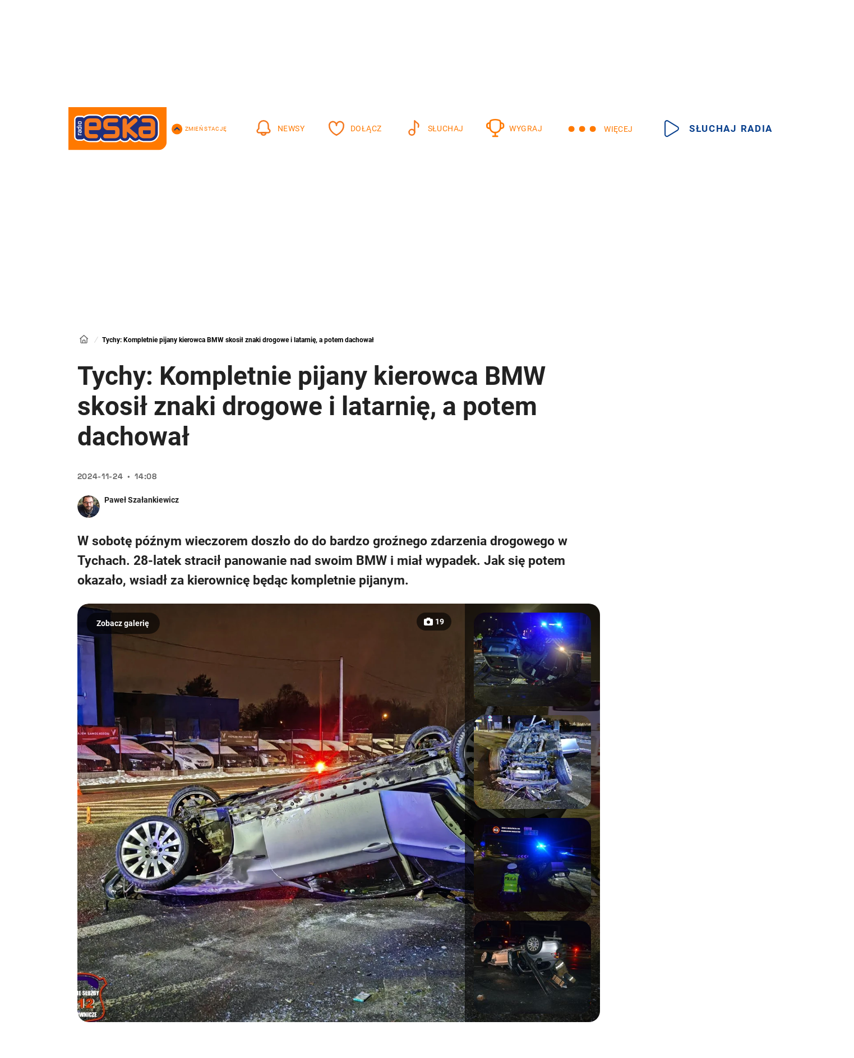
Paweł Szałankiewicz (141, 499)
